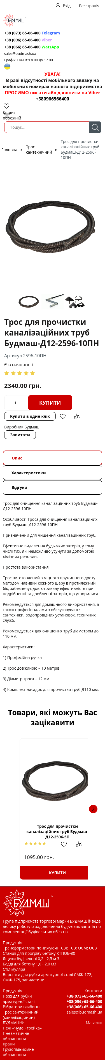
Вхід (67, 5)
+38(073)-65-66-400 (84, 996)
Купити (50, 402)
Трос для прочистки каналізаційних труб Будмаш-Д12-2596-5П (52, 831)
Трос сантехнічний (39, 149)
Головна (9, 149)
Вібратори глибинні (22, 1006)
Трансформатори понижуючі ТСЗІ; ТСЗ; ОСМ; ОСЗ (50, 948)
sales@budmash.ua (20, 53)
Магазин (94, 1022)
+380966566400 (52, 99)
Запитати (20, 434)
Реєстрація (89, 5)
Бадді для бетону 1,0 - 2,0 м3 (29, 964)
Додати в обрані (63, 416)
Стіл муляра (14, 969)
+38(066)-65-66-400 (84, 1006)
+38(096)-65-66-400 (84, 1001)
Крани (9, 1044)
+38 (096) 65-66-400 (28, 40)
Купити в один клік (30, 416)
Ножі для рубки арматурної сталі (19, 998)
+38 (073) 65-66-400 (32, 33)
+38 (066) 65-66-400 (31, 47)
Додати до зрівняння (77, 416)
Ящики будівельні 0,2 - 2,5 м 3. (31, 958)
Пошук (95, 127)
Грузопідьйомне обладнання (18, 1052)
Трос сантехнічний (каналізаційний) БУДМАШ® (21, 1017)
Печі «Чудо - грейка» (22, 1028)
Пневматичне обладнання (16, 1036)
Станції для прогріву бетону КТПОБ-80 (39, 953)
